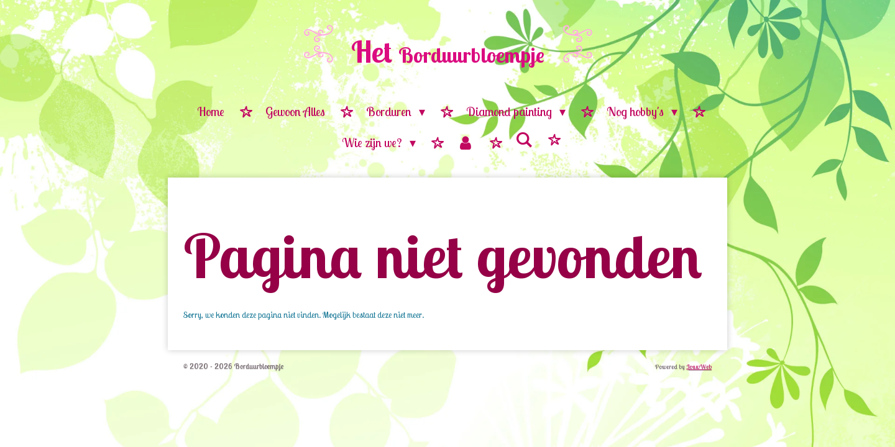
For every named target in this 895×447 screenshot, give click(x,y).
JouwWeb (699, 367)
